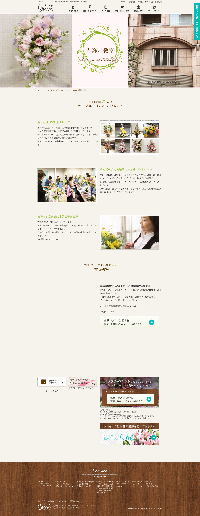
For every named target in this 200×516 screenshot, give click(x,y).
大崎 (109, 490)
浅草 (99, 488)
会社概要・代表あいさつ (138, 2)
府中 (99, 484)
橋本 (105, 490)
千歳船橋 (105, 484)
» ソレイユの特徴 (43, 483)
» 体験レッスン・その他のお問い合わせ (145, 486)
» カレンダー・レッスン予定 (142, 484)
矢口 (98, 492)
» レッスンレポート (122, 482)
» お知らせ (119, 486)
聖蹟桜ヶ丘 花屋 (103, 482)
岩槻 (98, 486)
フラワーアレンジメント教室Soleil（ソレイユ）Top (57, 90)
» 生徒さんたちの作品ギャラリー (143, 482)
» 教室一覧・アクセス (45, 486)
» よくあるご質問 (82, 484)
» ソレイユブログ (122, 484)
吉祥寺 (104, 492)
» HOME (40, 482)
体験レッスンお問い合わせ (143, 290)
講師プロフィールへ (49, 239)
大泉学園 (105, 488)
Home (123, 2)
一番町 (99, 490)
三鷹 (111, 484)
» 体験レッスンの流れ (62, 484)
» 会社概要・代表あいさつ (85, 482)
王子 (103, 486)
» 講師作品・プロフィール (64, 486)
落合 (111, 488)
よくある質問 (156, 2)
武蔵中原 (109, 486)
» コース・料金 (60, 482)
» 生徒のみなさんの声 (83, 486)
